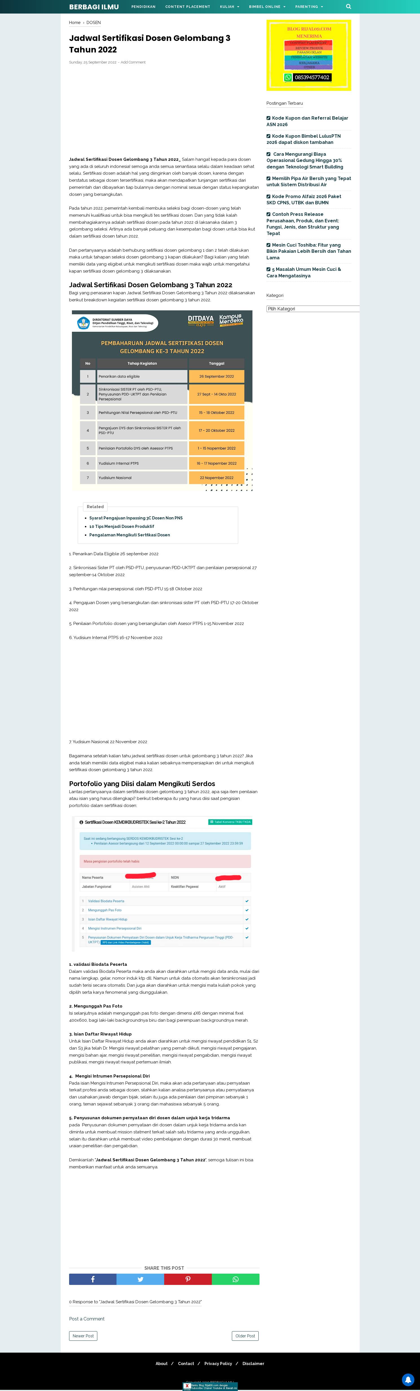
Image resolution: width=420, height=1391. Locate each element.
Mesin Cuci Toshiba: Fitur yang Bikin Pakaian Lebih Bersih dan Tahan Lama (309, 251)
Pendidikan (143, 7)
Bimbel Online (265, 7)
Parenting (306, 7)
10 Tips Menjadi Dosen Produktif (121, 528)
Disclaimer (256, 1365)
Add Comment (133, 64)
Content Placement (188, 7)
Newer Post (83, 1337)
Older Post (245, 1337)
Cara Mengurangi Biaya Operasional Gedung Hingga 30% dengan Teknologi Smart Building (305, 161)
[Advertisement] (164, 112)
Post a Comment (87, 1320)
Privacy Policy (219, 1365)
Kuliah (227, 7)
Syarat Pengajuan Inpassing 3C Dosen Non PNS (136, 519)
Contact (185, 1365)
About (159, 1365)
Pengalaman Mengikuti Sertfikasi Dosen (129, 536)
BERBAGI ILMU (94, 7)
